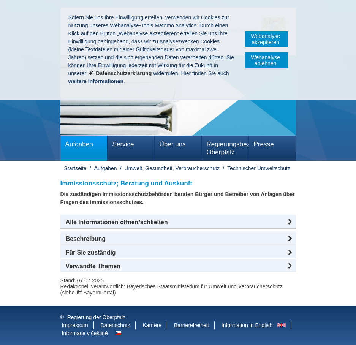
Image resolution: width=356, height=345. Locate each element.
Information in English (247, 325)
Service (123, 144)
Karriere (151, 325)
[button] (178, 222)
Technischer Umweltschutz (258, 168)
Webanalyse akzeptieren (265, 39)
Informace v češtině (85, 333)
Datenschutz (115, 325)
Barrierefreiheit (191, 325)
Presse (264, 144)
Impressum (75, 325)
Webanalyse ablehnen (265, 60)
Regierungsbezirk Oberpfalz (228, 148)
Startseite (75, 168)
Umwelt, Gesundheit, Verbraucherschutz (172, 168)
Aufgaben (79, 144)
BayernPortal (98, 293)
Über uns (173, 144)
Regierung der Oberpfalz (96, 317)
